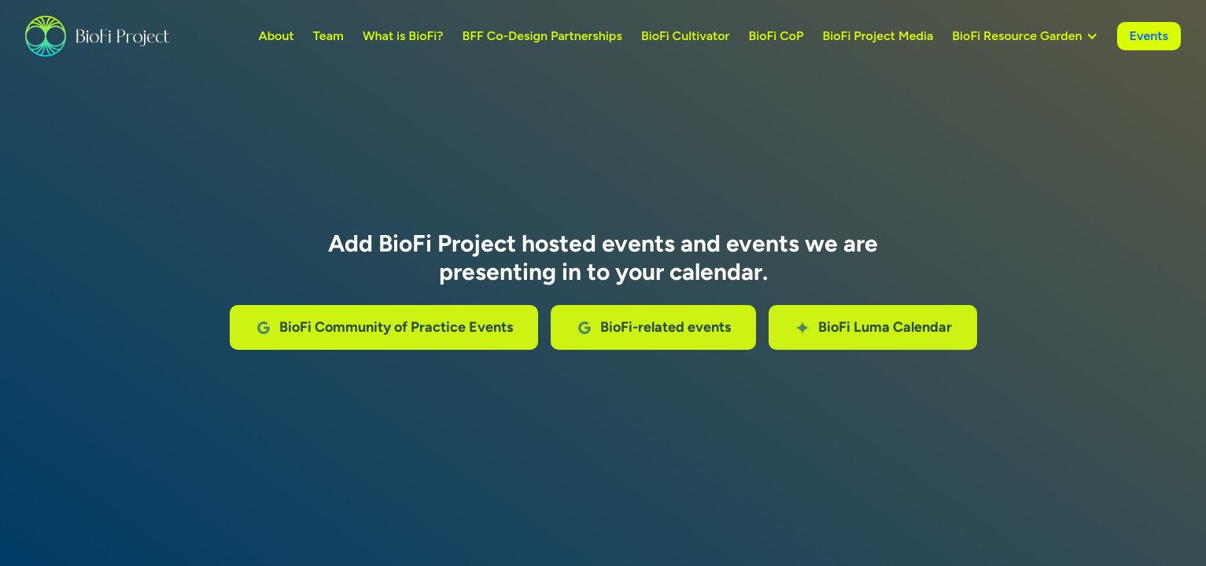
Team (328, 35)
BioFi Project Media (878, 35)
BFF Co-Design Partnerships (541, 35)
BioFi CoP (775, 35)
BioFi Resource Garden (1017, 35)
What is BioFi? (403, 35)
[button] (1024, 36)
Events (1149, 35)
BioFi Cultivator (685, 35)
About (275, 35)
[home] (97, 36)
